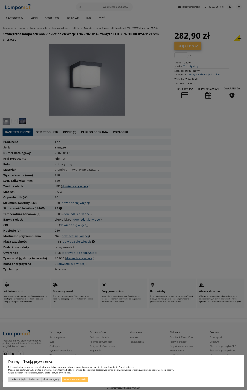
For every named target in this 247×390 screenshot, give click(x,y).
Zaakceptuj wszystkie (75, 379)
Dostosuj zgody (51, 379)
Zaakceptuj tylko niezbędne (24, 379)
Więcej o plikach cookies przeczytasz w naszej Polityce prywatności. (39, 372)
